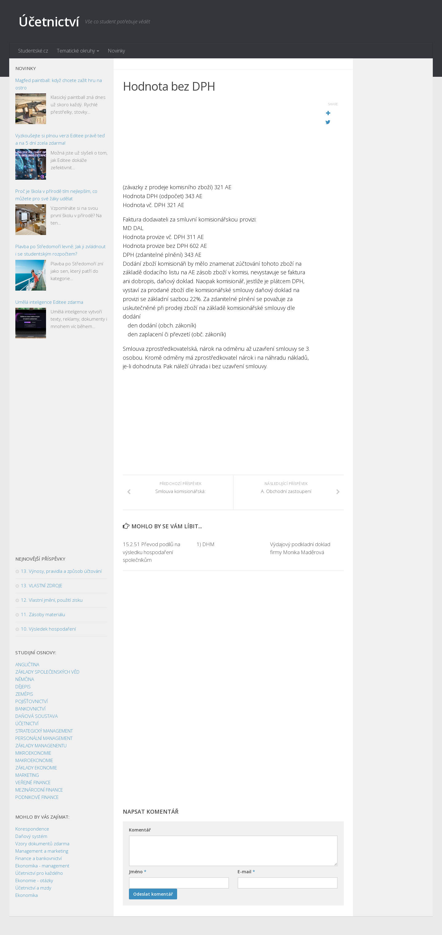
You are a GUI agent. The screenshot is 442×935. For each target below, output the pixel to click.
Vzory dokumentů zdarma (42, 844)
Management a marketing (41, 851)
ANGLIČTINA (27, 665)
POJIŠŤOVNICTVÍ (31, 701)
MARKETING (27, 775)
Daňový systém (31, 836)
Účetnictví (48, 21)
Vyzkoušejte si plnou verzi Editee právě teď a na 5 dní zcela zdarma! (60, 139)
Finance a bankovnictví (38, 858)
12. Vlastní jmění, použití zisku (52, 600)
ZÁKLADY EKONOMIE (36, 768)
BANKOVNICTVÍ (30, 709)
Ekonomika (26, 895)
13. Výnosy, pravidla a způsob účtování (61, 571)
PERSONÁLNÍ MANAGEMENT (43, 738)
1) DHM (205, 544)
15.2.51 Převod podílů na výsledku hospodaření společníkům (151, 552)
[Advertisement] (218, 140)
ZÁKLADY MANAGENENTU (41, 746)
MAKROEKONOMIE (34, 760)
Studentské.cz (33, 50)
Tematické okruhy (76, 50)
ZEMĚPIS (24, 694)
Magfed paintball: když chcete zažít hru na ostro (58, 84)
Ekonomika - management (42, 866)
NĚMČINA (24, 679)
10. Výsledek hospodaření (48, 629)
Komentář (140, 830)
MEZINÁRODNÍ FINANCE (39, 790)
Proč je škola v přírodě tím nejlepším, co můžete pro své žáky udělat (56, 194)
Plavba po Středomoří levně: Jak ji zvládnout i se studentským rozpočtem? (60, 250)
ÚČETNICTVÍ (26, 724)
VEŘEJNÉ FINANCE (33, 783)
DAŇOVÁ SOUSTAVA (36, 716)
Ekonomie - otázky (34, 881)
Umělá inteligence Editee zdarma (49, 302)
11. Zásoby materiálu (43, 615)
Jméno (137, 872)
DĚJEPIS (23, 687)
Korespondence (32, 829)
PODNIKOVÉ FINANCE (37, 797)
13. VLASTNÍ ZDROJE (41, 586)
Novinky (116, 50)
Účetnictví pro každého (39, 873)
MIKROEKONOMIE (33, 753)
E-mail (246, 872)
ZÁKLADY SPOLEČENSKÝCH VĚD (47, 672)
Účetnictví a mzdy (33, 888)
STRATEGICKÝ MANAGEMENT (44, 731)
